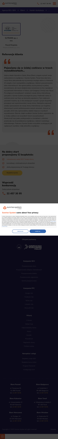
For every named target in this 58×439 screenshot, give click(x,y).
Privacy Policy (53, 221)
